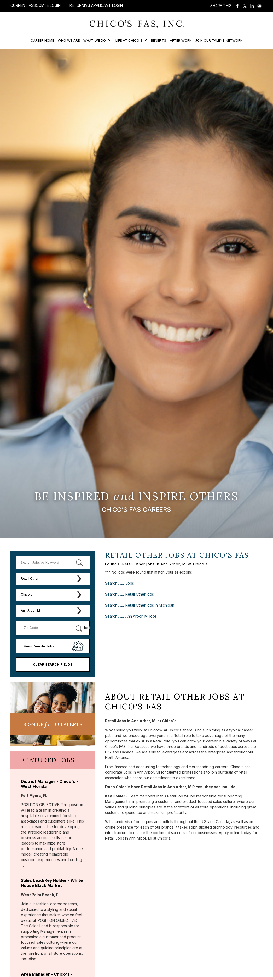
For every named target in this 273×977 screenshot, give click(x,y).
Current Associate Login (35, 5)
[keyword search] (53, 562)
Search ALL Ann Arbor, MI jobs (131, 616)
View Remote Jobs (39, 646)
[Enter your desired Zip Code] (45, 628)
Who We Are (69, 40)
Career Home (42, 40)
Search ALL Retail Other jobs (129, 594)
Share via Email (259, 6)
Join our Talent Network (218, 40)
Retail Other (29, 578)
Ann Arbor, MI (31, 610)
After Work (180, 40)
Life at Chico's (128, 40)
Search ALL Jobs (119, 583)
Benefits (158, 40)
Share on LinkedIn (252, 6)
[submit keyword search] (79, 562)
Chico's (26, 594)
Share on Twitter (244, 6)
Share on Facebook (237, 6)
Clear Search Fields (53, 664)
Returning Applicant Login (96, 5)
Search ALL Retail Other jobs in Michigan (139, 605)
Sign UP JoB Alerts (52, 724)
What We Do (95, 40)
